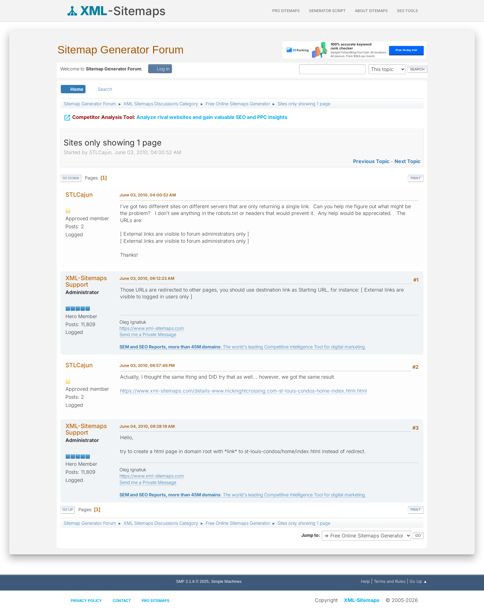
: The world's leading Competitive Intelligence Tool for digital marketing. (242, 346)
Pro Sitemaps (155, 600)
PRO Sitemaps (286, 10)
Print (416, 178)
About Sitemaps (371, 10)
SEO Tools (407, 10)
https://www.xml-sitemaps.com (151, 328)
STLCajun (79, 194)
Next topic (407, 161)
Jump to (310, 535)
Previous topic (371, 161)
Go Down (70, 178)
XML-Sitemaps (361, 600)
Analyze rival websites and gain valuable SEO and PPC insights (175, 116)
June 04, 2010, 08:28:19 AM (147, 426)
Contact (122, 600)
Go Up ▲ (418, 581)
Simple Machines (226, 581)
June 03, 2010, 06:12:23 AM (146, 278)
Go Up (67, 509)
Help (365, 581)
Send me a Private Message (147, 334)
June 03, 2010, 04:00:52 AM (147, 194)
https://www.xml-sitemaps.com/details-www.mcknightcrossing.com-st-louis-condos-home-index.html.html (243, 391)
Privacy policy (86, 600)
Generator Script (327, 10)
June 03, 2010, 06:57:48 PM (147, 365)
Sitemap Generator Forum (120, 50)
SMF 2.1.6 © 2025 (192, 581)
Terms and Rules (390, 581)
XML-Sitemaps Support (86, 281)
